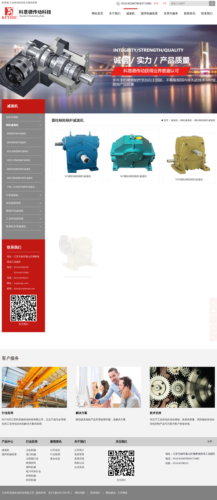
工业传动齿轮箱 (23, 219)
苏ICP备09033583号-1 (60, 492)
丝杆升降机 (23, 117)
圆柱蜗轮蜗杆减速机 (16, 142)
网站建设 (111, 492)
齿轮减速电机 (23, 203)
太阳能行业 (32, 458)
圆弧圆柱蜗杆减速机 (16, 133)
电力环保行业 (33, 471)
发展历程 (79, 458)
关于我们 (114, 13)
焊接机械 (31, 475)
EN (164, 3)
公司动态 (55, 450)
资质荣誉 (79, 454)
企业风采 (79, 467)
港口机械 (31, 454)
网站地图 (80, 492)
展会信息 (55, 458)
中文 (156, 3)
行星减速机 (23, 195)
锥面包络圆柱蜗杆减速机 (18, 169)
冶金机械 (31, 450)
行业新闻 (55, 454)
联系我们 (207, 13)
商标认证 (79, 463)
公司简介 (79, 450)
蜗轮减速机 (23, 125)
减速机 (130, 11)
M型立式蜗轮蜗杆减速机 (18, 160)
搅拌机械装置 (149, 13)
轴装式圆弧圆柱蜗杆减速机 (20, 178)
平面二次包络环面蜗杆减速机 (21, 187)
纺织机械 (31, 480)
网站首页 (97, 13)
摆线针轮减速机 (23, 211)
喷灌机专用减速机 (23, 226)
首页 (165, 120)
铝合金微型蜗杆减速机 (17, 151)
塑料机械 (31, 467)
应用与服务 (171, 13)
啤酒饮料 (31, 463)
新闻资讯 (189, 13)
